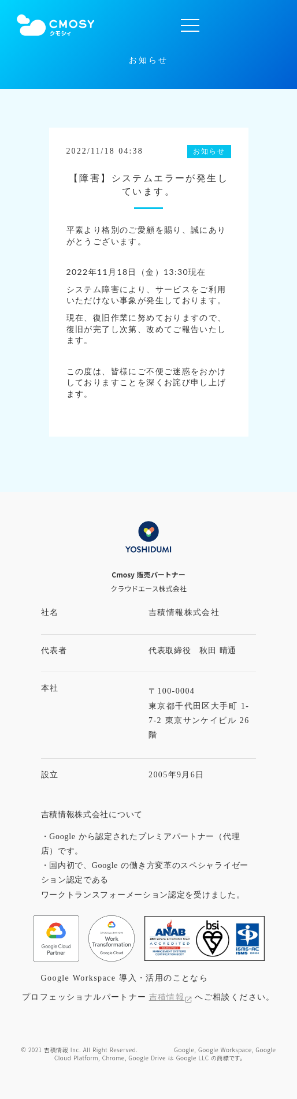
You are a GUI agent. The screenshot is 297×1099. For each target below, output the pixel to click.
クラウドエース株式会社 (148, 588)
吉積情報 (167, 997)
